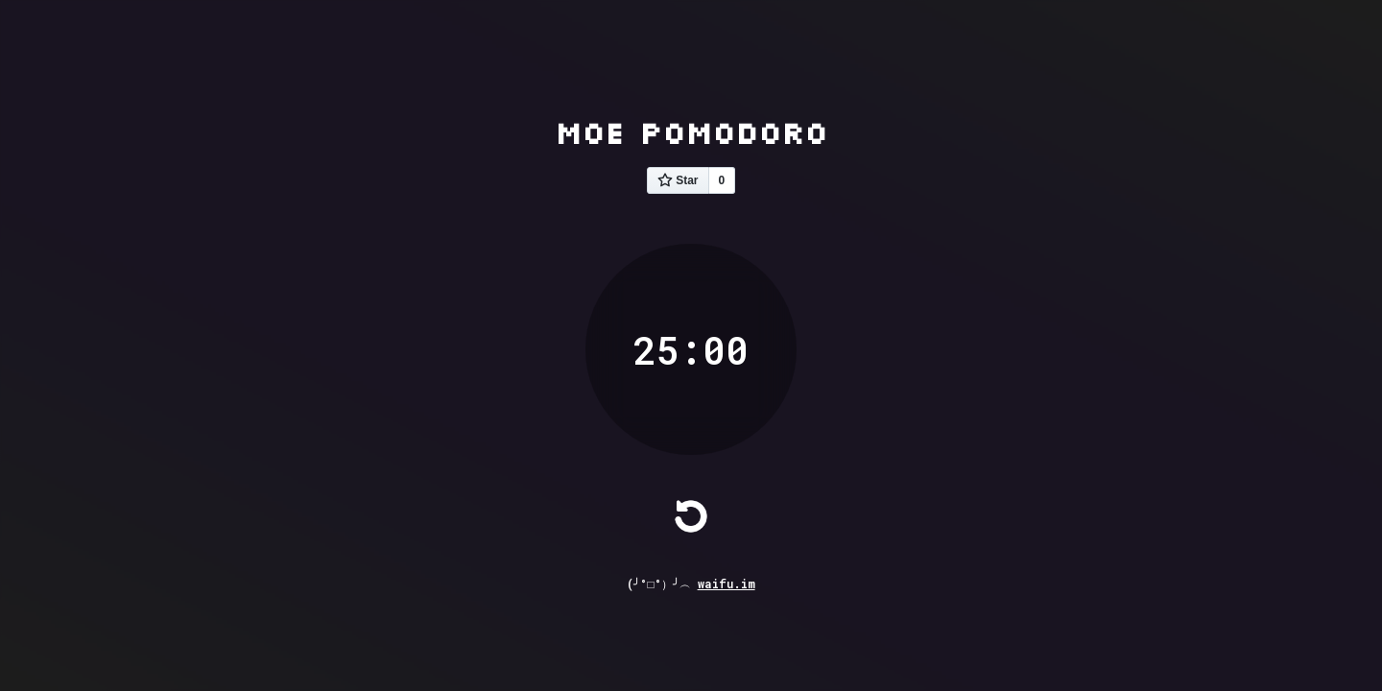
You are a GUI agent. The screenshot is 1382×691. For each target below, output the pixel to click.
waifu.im (726, 583)
